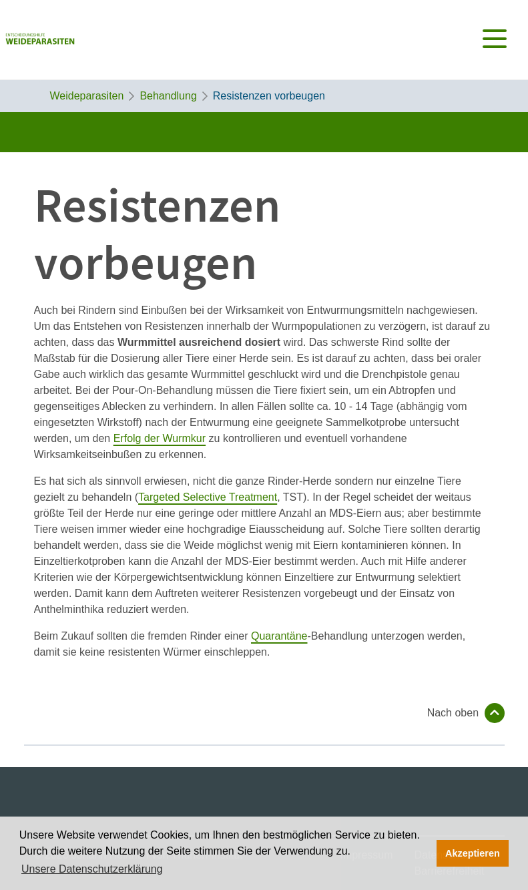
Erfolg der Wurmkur (159, 438)
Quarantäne (279, 636)
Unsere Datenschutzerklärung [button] (92, 869)
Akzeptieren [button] (472, 853)
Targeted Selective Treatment (207, 497)
